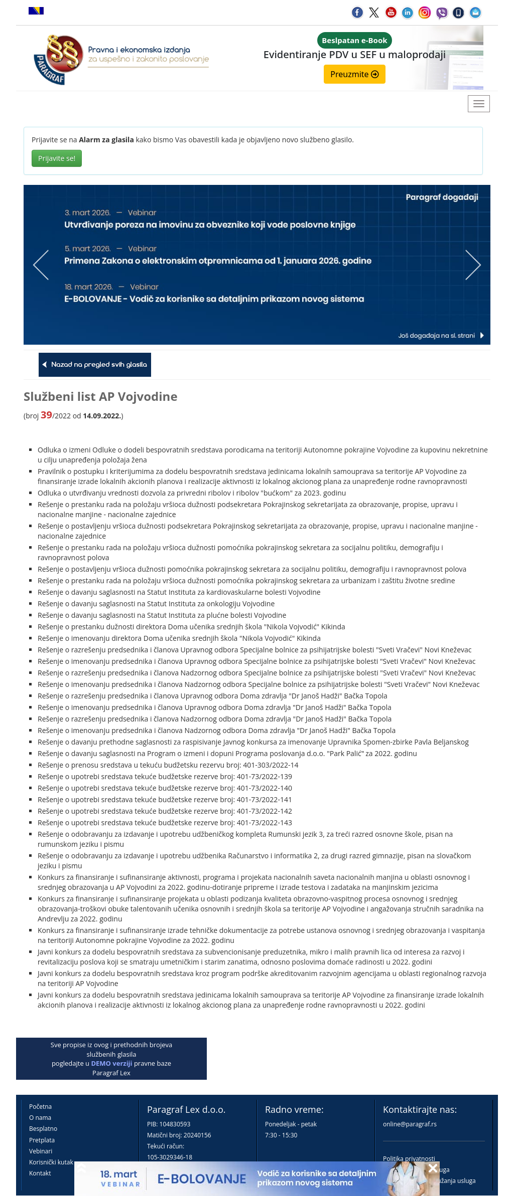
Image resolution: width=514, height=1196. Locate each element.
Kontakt (40, 1173)
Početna (40, 1106)
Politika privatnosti (409, 1158)
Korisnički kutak (51, 1162)
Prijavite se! (56, 158)
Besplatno (43, 1128)
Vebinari (40, 1151)
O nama (40, 1117)
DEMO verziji (111, 1063)
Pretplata (42, 1140)
